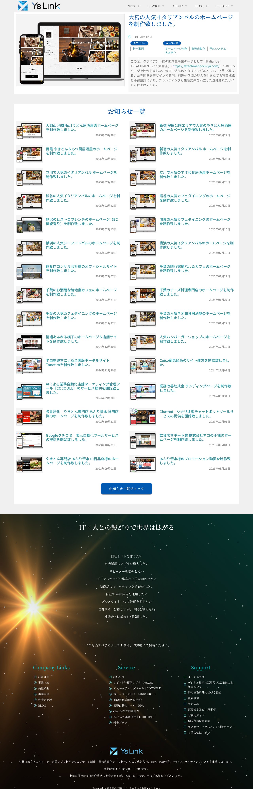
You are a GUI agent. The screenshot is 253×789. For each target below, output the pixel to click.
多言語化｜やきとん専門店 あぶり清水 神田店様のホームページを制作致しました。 (82, 413)
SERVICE (156, 6)
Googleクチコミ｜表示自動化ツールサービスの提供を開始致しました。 (82, 437)
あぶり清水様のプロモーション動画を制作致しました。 (195, 461)
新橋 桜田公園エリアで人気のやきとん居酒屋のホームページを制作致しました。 (195, 127)
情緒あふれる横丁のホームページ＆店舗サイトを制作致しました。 (81, 339)
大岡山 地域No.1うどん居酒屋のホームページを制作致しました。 (82, 127)
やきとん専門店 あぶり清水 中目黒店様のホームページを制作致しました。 (82, 461)
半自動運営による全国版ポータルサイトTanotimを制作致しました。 (78, 362)
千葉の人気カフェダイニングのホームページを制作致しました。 (81, 315)
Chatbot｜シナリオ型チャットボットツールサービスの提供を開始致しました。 (197, 413)
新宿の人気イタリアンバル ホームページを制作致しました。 (195, 151)
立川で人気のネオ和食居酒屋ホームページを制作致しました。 (195, 174)
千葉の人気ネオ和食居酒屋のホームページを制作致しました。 (195, 315)
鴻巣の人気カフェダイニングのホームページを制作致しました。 (195, 221)
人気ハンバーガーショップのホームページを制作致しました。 (195, 339)
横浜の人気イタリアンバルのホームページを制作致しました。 (197, 245)
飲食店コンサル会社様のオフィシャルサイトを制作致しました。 (81, 268)
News (134, 6)
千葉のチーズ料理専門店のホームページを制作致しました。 (197, 292)
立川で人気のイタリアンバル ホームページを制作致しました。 (81, 174)
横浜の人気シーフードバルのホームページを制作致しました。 (83, 245)
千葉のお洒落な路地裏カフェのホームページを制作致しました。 (81, 292)
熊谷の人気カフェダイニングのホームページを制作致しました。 (195, 198)
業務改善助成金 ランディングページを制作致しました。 (195, 388)
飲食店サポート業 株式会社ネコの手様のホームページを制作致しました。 (195, 437)
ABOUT (180, 6)
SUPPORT (225, 6)
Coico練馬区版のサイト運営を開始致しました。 (194, 362)
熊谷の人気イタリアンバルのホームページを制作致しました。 (83, 198)
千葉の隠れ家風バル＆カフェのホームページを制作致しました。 (195, 268)
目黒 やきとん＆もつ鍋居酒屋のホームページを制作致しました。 (81, 151)
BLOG (201, 6)
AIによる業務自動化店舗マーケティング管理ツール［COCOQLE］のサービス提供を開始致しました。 (83, 388)
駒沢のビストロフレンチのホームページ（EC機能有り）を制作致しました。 (82, 221)
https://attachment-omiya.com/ (196, 66)
